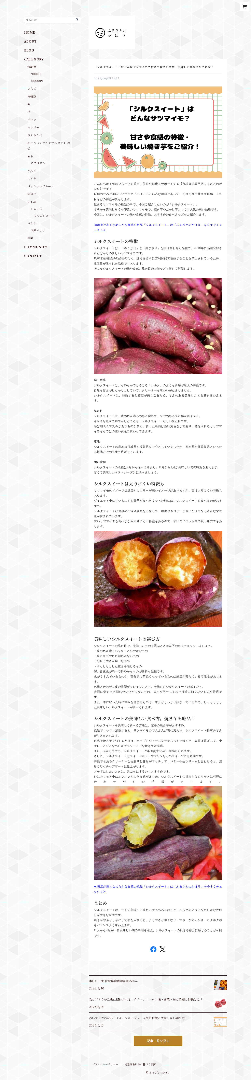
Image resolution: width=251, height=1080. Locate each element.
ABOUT (30, 41)
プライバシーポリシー (105, 1064)
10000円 (37, 81)
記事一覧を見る (158, 1041)
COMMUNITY (35, 247)
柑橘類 (31, 96)
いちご (31, 89)
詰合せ (31, 194)
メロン (31, 119)
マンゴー (33, 127)
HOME (29, 32)
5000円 (36, 74)
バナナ (31, 223)
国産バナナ (38, 230)
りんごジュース (44, 216)
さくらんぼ (34, 135)
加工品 (31, 202)
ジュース (36, 209)
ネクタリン (38, 163)
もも (30, 156)
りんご (31, 171)
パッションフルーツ (40, 186)
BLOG (29, 50)
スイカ (31, 179)
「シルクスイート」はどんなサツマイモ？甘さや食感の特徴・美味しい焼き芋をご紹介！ (154, 67)
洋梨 (30, 238)
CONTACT (33, 256)
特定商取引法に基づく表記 (140, 1064)
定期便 (31, 67)
